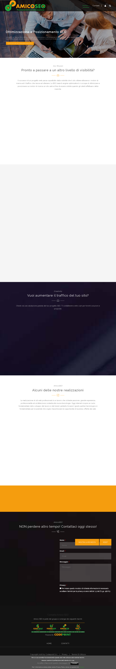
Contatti (65, 643)
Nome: (62, 540)
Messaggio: (64, 562)
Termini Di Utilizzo (79, 654)
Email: (62, 551)
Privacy (65, 654)
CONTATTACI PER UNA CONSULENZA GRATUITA (20, 43)
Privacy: (63, 585)
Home (49, 643)
